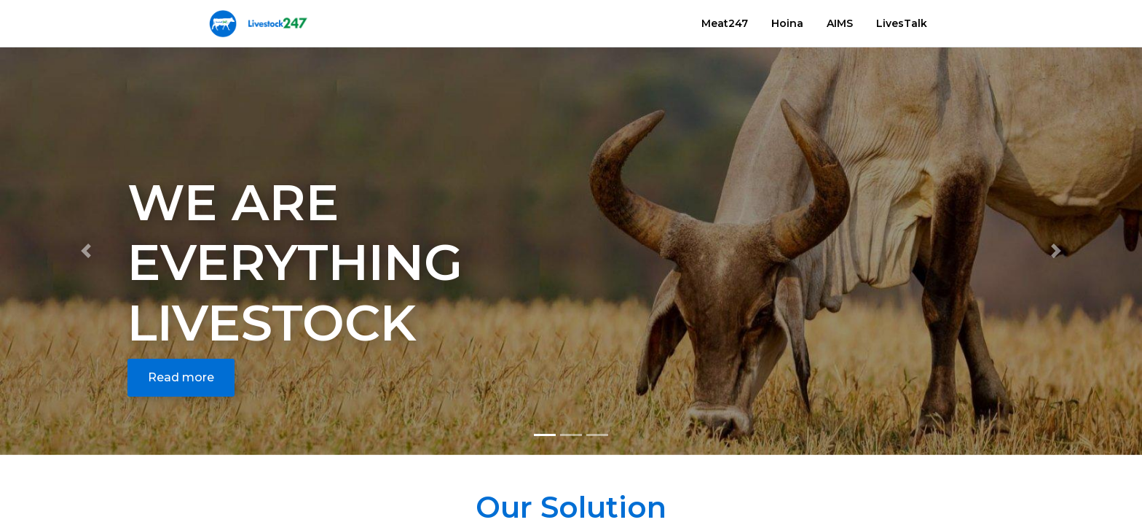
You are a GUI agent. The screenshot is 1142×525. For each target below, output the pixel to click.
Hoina (787, 23)
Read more (181, 377)
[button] (85, 251)
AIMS (840, 23)
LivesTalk (901, 23)
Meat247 (724, 23)
